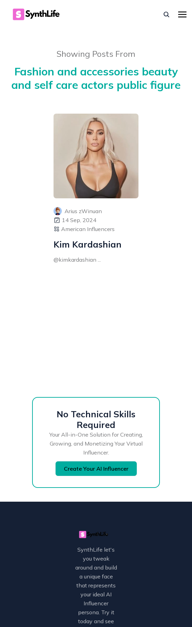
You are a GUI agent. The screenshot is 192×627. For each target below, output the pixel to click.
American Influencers (88, 229)
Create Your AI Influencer (96, 468)
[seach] (166, 14)
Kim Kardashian (88, 244)
